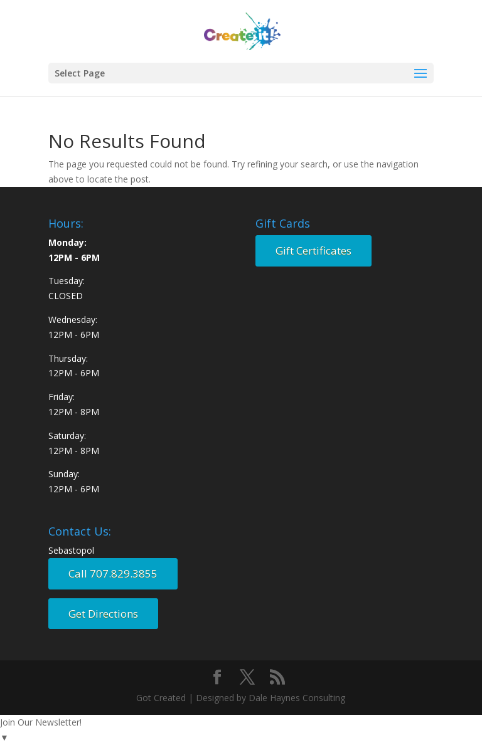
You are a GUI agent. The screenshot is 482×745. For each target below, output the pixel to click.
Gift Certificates (313, 250)
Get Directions (103, 613)
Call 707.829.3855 (113, 573)
